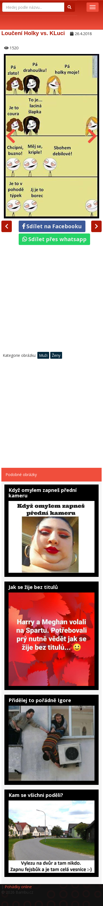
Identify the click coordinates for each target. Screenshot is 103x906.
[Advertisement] (51, 300)
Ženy (56, 355)
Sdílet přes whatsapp (54, 239)
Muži (43, 355)
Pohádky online (18, 886)
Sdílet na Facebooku (52, 226)
